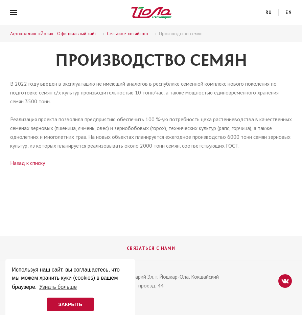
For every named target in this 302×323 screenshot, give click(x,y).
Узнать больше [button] (58, 287)
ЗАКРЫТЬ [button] (70, 304)
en (288, 12)
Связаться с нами (151, 248)
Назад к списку (27, 162)
